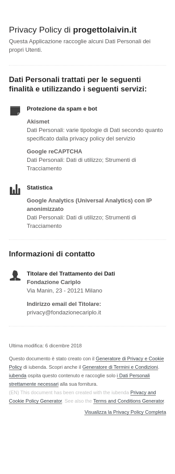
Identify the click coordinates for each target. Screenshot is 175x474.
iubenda (17, 375)
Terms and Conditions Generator (128, 401)
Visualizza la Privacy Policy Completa (125, 412)
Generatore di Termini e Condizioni (120, 367)
